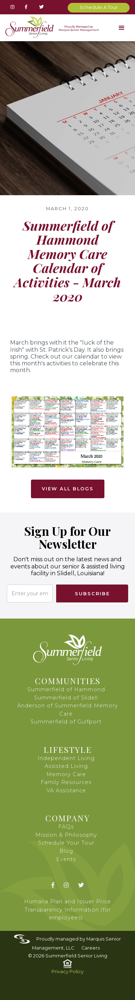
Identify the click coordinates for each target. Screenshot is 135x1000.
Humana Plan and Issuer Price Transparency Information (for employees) (67, 909)
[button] (121, 28)
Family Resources (66, 782)
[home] (50, 27)
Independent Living (66, 758)
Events (66, 859)
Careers (90, 948)
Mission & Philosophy (66, 835)
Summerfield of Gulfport (66, 721)
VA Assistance (66, 790)
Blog (66, 851)
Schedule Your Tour (66, 843)
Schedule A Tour (99, 7)
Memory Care (66, 774)
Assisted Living (66, 766)
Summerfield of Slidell (66, 697)
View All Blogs (68, 488)
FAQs (66, 826)
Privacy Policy (67, 971)
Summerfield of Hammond (66, 689)
